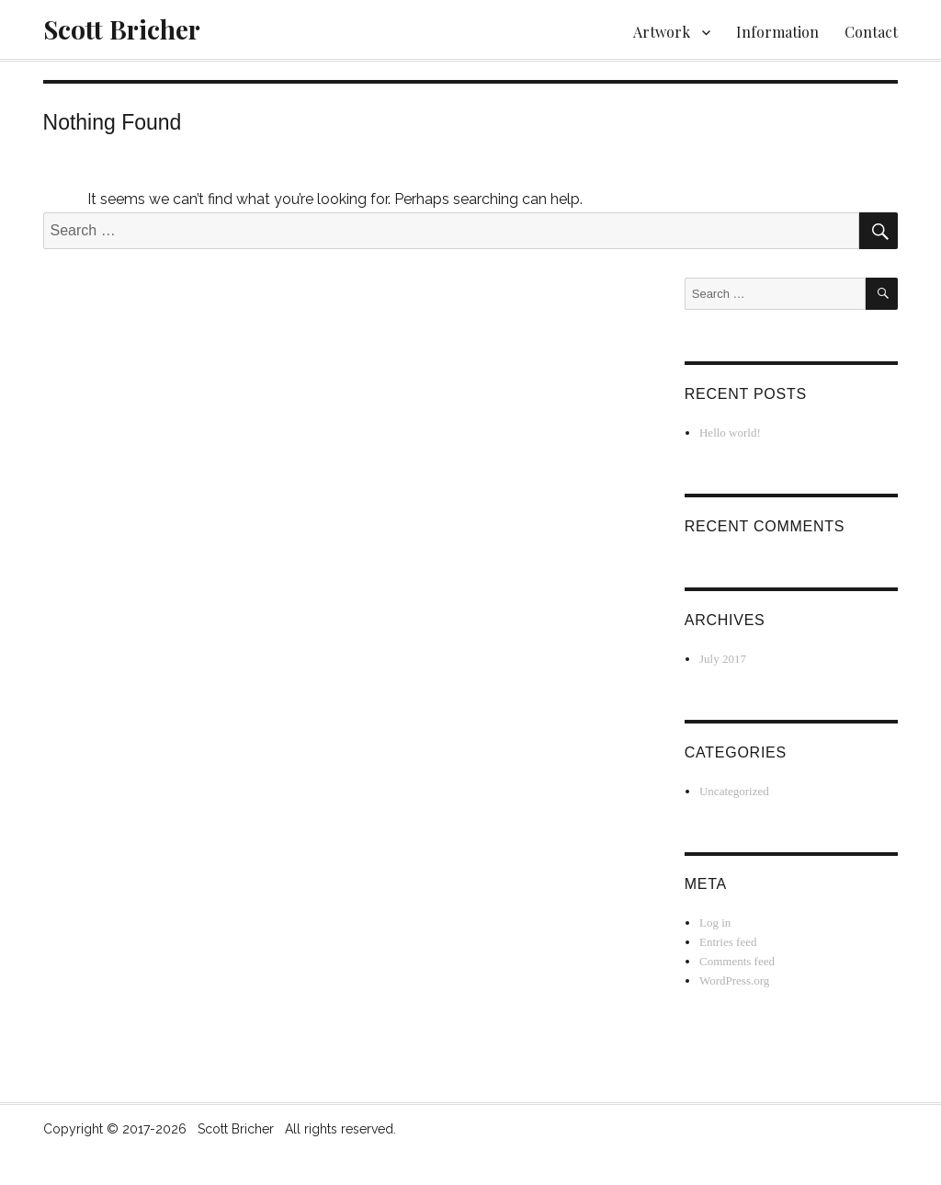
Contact (871, 31)
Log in (715, 922)
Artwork (661, 31)
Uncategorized (734, 791)
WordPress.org (734, 980)
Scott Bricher (121, 29)
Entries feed (727, 942)
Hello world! (730, 432)
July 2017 (722, 659)
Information (777, 31)
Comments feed (737, 961)
